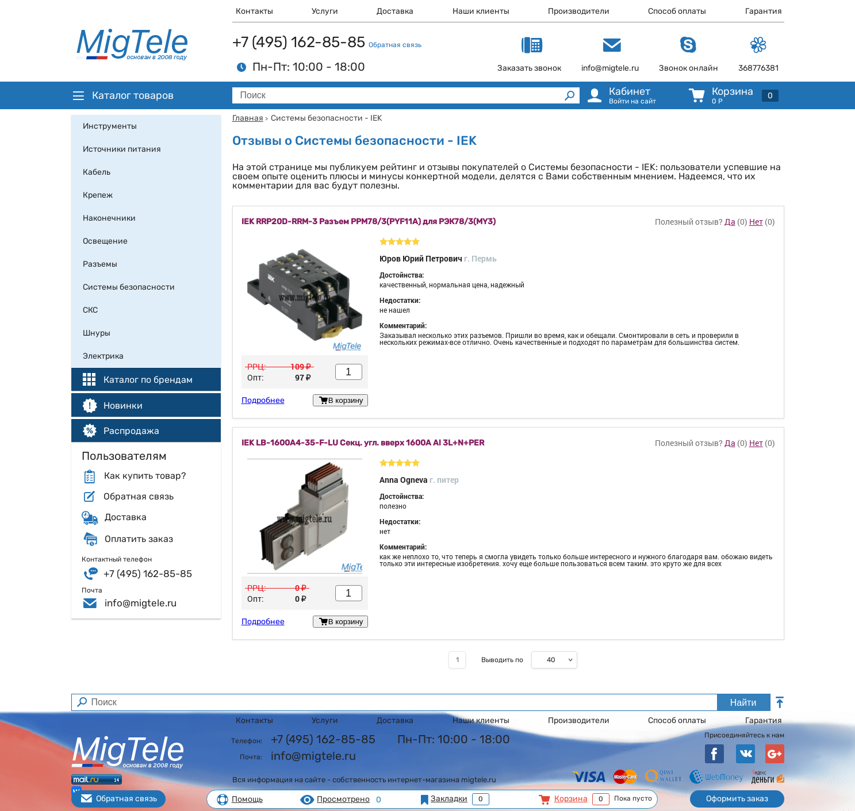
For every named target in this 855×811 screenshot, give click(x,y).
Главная (247, 118)
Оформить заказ (737, 799)
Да (729, 221)
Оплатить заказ (139, 539)
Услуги (325, 11)
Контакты (254, 11)
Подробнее (263, 401)
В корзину (340, 400)
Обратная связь (395, 45)
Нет (756, 221)
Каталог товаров (122, 95)
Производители (578, 11)
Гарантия (763, 11)
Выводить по (502, 660)
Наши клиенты (481, 11)
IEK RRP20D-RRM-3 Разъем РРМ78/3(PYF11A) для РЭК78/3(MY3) (368, 222)
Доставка (395, 11)
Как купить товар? (145, 476)
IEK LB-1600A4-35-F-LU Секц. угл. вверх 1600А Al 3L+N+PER (362, 443)
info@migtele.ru (141, 603)
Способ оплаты (677, 11)
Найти (743, 703)
